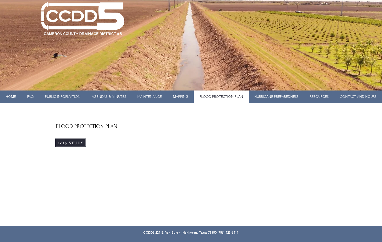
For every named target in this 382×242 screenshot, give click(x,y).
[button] (62, 97)
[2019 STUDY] (70, 142)
